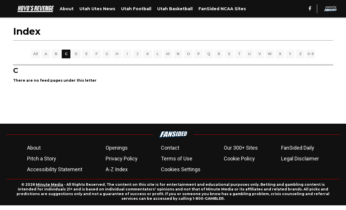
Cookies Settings (180, 169)
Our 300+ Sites (241, 148)
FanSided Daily (297, 148)
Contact (170, 148)
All (35, 54)
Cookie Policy (239, 158)
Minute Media (49, 184)
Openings (117, 148)
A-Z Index (117, 169)
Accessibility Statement (54, 169)
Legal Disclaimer (300, 158)
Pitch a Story (41, 158)
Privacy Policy (122, 158)
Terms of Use (176, 158)
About (34, 148)
